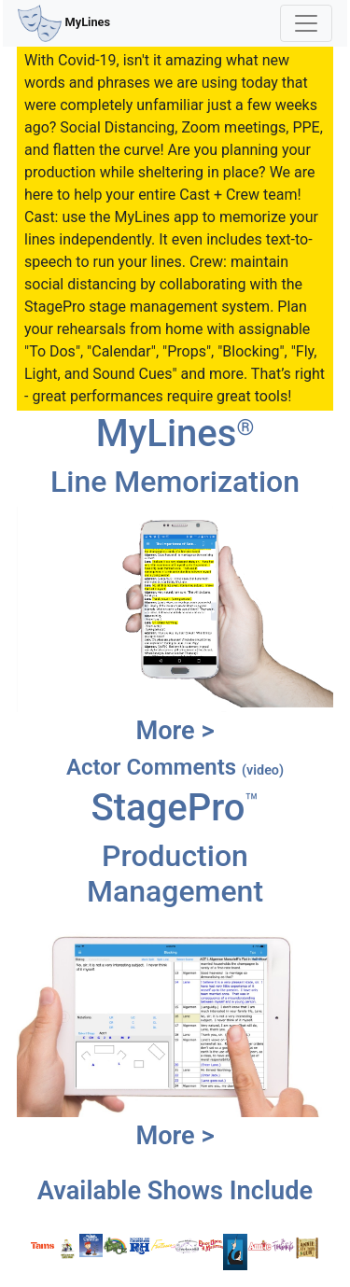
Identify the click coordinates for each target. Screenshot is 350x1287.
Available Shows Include (175, 1191)
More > (174, 731)
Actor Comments (175, 767)
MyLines (64, 23)
